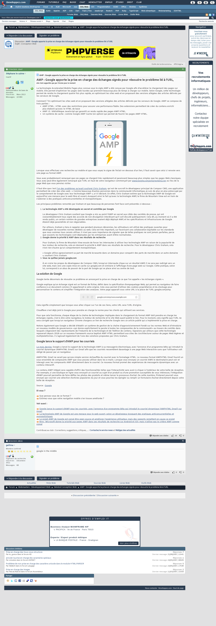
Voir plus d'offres (128, 543)
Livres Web (123, 14)
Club (138, 2)
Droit (130, 2)
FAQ (64, 2)
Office (123, 7)
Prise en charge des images (18, 570)
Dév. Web (84, 7)
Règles (71, 21)
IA (52, 7)
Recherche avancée (206, 21)
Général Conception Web (65, 27)
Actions (22, 21)
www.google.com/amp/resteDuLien (149, 181)
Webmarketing (164, 11)
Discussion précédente (84, 495)
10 (176, 436)
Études (119, 2)
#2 (183, 441)
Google (48, 385)
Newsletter (95, 2)
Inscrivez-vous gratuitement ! (58, 18)
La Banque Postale (67, 540)
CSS (70, 11)
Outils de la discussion (161, 64)
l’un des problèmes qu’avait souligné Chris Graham (81, 188)
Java (75, 7)
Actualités (31, 483)
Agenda (56, 21)
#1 (183, 69)
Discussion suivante (107, 495)
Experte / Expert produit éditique (69, 537)
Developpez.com (165, 588)
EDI (92, 7)
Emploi (108, 2)
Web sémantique (148, 11)
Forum (12, 27)
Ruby (124, 11)
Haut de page (178, 588)
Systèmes (143, 7)
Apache (56, 11)
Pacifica (60, 530)
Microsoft (67, 7)
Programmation (103, 7)
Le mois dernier (44, 347)
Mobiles (132, 7)
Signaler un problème (49, 35)
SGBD (115, 7)
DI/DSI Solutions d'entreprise (27, 7)
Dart (77, 11)
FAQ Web (84, 14)
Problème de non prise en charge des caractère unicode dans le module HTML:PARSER (45, 564)
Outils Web (134, 14)
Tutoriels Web (96, 14)
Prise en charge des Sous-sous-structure (24, 552)
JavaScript (99, 11)
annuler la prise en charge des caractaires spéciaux (28, 558)
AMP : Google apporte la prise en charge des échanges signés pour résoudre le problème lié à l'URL (69, 41)
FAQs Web (51, 483)
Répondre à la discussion (19, 35)
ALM (58, 7)
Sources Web (110, 14)
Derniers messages (9, 21)
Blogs (72, 2)
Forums (40, 2)
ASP (64, 11)
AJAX (48, 11)
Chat (82, 2)
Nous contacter (151, 588)
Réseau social (35, 21)
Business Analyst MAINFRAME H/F (70, 527)
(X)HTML (177, 11)
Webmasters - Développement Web (34, 27)
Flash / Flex (87, 11)
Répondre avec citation (159, 436)
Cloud (45, 7)
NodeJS (109, 11)
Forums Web (72, 14)
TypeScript (133, 11)
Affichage (178, 64)
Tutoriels (53, 2)
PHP (117, 11)
